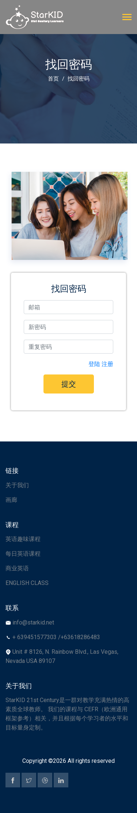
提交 (68, 384)
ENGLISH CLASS (27, 582)
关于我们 (17, 485)
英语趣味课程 (23, 539)
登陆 (94, 364)
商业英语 (17, 568)
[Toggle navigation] (127, 18)
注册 (107, 364)
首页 (53, 78)
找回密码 (79, 78)
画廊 (11, 499)
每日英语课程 (23, 553)
